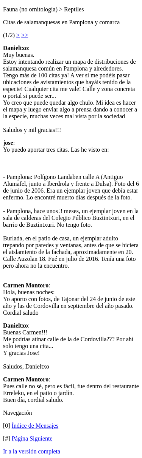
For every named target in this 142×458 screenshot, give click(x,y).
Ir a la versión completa (31, 451)
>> (24, 35)
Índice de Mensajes (35, 425)
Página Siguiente (32, 438)
